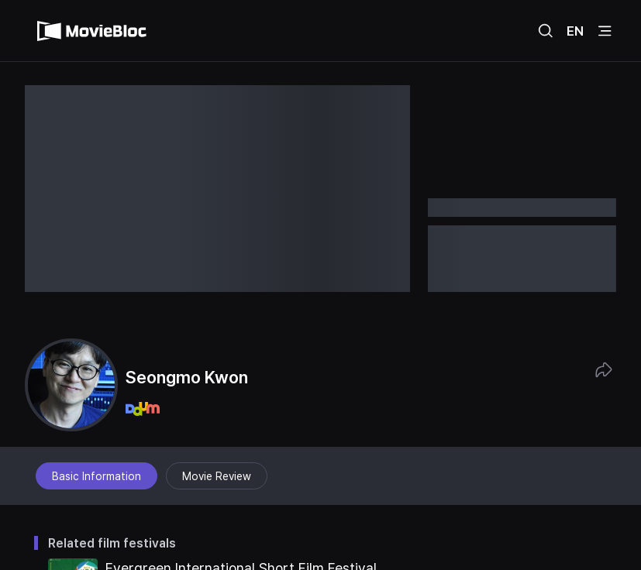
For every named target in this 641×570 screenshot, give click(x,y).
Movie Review (216, 476)
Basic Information (96, 476)
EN (575, 31)
